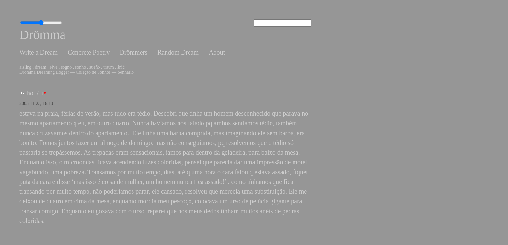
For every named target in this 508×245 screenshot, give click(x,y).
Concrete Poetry (89, 52)
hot (31, 93)
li (42, 93)
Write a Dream (38, 52)
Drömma (42, 34)
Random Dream (178, 52)
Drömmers (133, 52)
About (217, 52)
